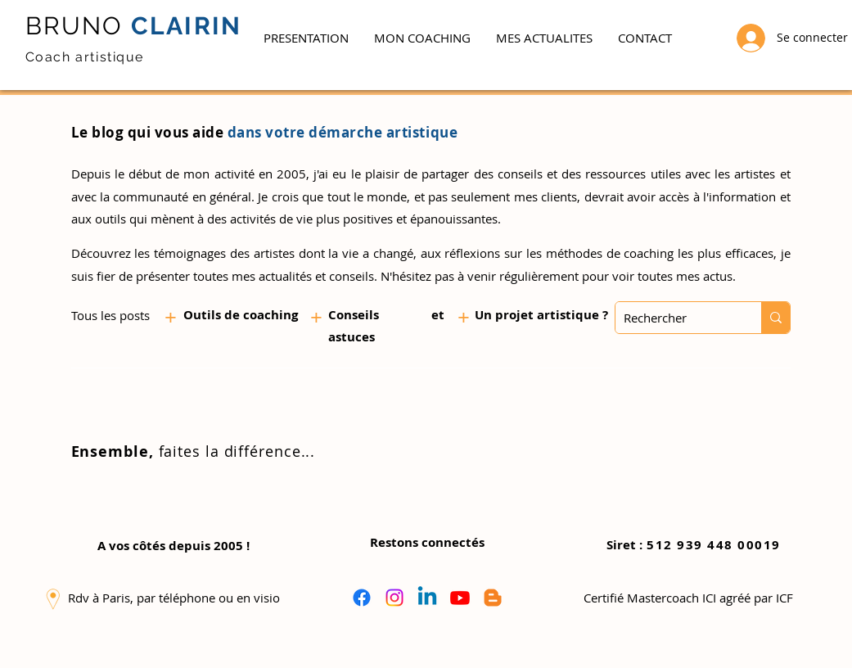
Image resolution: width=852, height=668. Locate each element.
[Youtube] (460, 597)
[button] (422, 37)
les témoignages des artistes (214, 253)
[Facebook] (361, 597)
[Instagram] (394, 597)
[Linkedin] (427, 597)
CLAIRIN (183, 25)
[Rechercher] (675, 317)
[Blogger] (492, 597)
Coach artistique (85, 57)
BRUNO (74, 25)
